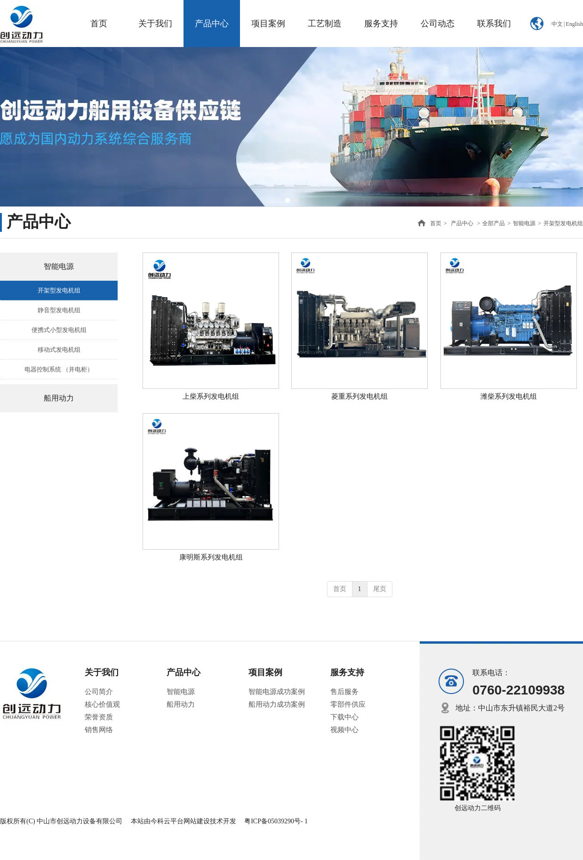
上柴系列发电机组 (211, 396)
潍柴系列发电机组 (508, 396)
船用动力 (181, 704)
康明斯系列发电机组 (211, 557)
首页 (435, 223)
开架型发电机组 (563, 223)
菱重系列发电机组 (359, 396)
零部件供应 (348, 704)
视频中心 (344, 730)
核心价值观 (102, 704)
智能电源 (524, 223)
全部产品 (493, 223)
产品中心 (462, 223)
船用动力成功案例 (276, 704)
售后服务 (344, 691)
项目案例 (265, 672)
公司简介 (99, 691)
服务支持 (347, 672)
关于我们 (102, 672)
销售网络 (99, 730)
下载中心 (344, 717)
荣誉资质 (99, 717)
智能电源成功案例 (276, 691)
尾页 (379, 588)
